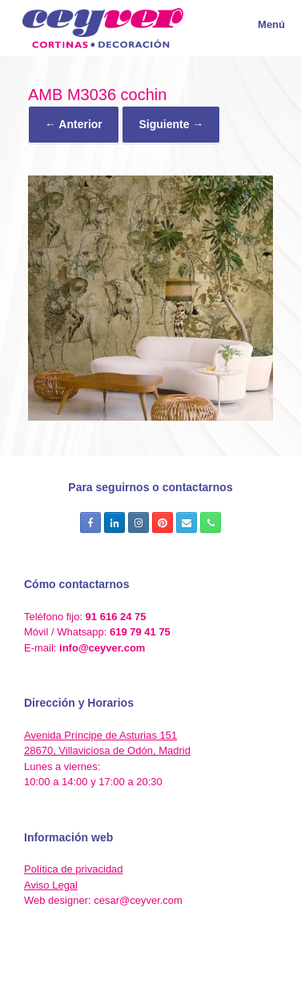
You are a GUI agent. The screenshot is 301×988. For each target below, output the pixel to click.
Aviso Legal (51, 885)
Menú (262, 24)
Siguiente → (170, 124)
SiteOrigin (176, 956)
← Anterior (73, 124)
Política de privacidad (73, 869)
